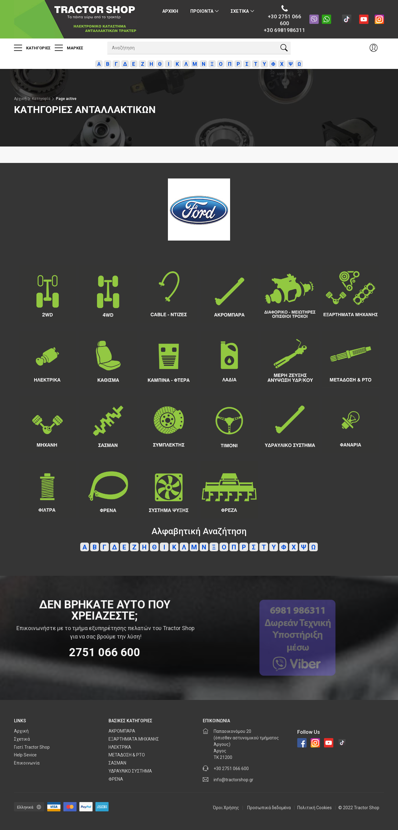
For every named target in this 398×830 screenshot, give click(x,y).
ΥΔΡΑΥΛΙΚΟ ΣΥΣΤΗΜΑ (130, 771)
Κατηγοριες (32, 47)
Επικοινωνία (26, 762)
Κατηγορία (41, 99)
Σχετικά (22, 739)
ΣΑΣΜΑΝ (117, 762)
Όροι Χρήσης (226, 807)
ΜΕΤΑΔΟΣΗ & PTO (127, 754)
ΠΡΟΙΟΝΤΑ (201, 11)
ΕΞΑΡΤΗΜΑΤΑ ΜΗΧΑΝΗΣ (134, 739)
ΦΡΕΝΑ (116, 779)
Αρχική (20, 99)
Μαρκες (69, 47)
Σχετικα (240, 11)
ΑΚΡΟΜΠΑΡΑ (122, 731)
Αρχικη (170, 11)
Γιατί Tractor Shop (32, 747)
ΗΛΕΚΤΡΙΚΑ (120, 747)
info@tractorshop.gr (233, 779)
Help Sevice (25, 754)
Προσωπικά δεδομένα (269, 807)
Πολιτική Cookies (314, 807)
